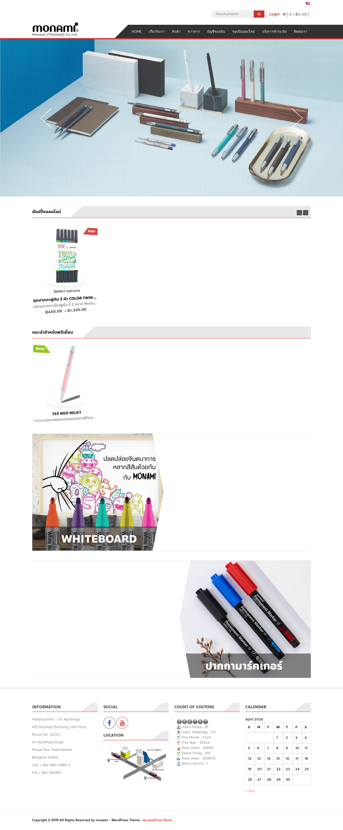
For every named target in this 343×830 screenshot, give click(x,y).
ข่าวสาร (194, 31)
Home (137, 31)
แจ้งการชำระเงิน (274, 31)
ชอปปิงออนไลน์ (243, 31)
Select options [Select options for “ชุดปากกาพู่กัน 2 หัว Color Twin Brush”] (66, 291)
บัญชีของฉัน (216, 31)
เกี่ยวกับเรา (157, 31)
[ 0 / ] (295, 14)
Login (274, 14)
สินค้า (176, 31)
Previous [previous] (45, 118)
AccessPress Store (157, 820)
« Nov (250, 791)
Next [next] (297, 118)
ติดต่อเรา (300, 31)
